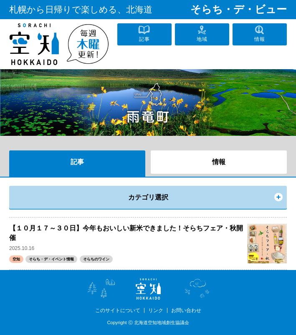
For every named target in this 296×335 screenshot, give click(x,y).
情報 (218, 161)
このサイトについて (117, 310)
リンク (155, 310)
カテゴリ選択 (148, 197)
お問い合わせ (186, 310)
